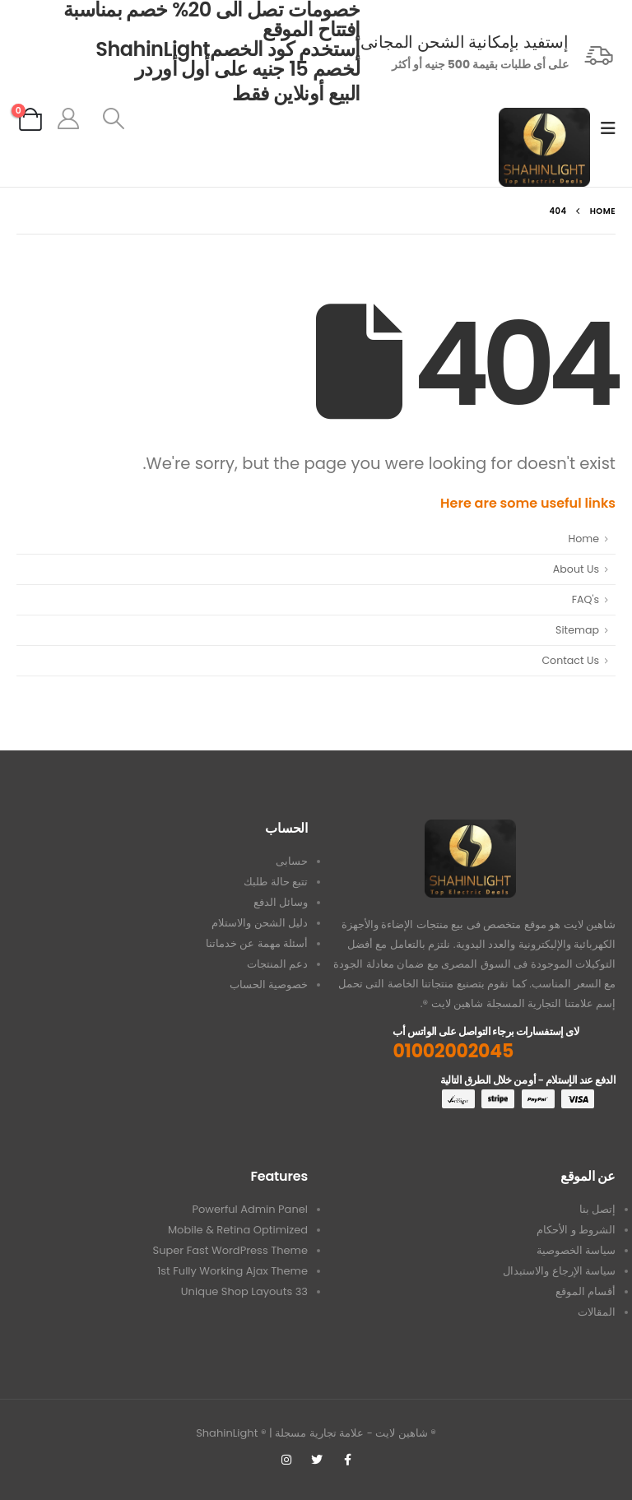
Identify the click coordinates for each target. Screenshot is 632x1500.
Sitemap (577, 630)
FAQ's (585, 599)
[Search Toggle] (114, 118)
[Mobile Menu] (603, 128)
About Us (576, 569)
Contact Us (570, 660)
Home (583, 539)
